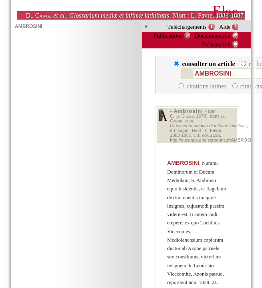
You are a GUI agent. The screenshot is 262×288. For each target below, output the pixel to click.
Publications (168, 35)
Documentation (212, 35)
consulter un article (205, 63)
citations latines (203, 86)
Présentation (216, 44)
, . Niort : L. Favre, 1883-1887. (135, 15)
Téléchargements (187, 27)
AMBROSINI (183, 163)
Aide (224, 27)
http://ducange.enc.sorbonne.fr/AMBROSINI (213, 140)
